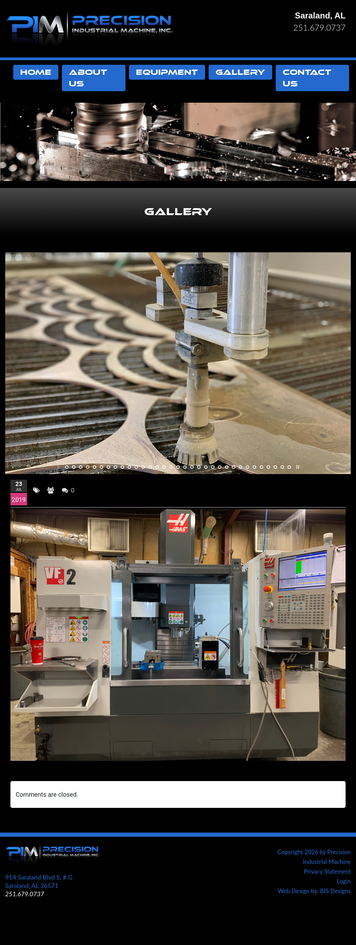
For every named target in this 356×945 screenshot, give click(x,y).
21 (205, 467)
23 (219, 467)
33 (289, 467)
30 (268, 467)
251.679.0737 (319, 27)
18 (184, 467)
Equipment (167, 72)
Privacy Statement (327, 871)
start (59, 467)
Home (35, 72)
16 (171, 467)
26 (240, 467)
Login (344, 881)
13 (150, 467)
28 (254, 467)
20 (198, 467)
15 (164, 467)
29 (261, 467)
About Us (88, 78)
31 (275, 467)
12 (143, 467)
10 (129, 467)
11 (136, 467)
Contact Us (307, 78)
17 (178, 467)
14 (157, 467)
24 (226, 467)
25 (233, 467)
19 (191, 467)
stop (297, 467)
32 (282, 467)
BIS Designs (335, 891)
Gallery (240, 72)
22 (212, 467)
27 (247, 467)
